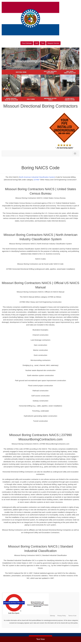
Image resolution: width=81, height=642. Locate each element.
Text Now (40, 639)
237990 (36, 180)
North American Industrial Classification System (37, 177)
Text (42, 43)
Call (36, 43)
